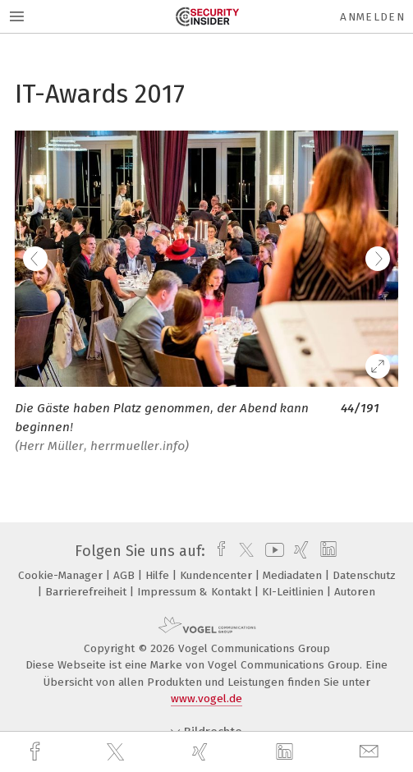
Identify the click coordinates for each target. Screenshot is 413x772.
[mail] (371, 752)
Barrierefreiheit (87, 592)
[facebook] (37, 752)
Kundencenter (217, 575)
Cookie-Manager (62, 575)
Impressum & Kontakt (196, 592)
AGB (125, 575)
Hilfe (158, 575)
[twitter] (117, 752)
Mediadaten (294, 575)
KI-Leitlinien (294, 592)
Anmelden (372, 17)
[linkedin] (286, 752)
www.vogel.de (206, 698)
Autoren (354, 592)
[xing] (201, 752)
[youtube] (271, 551)
